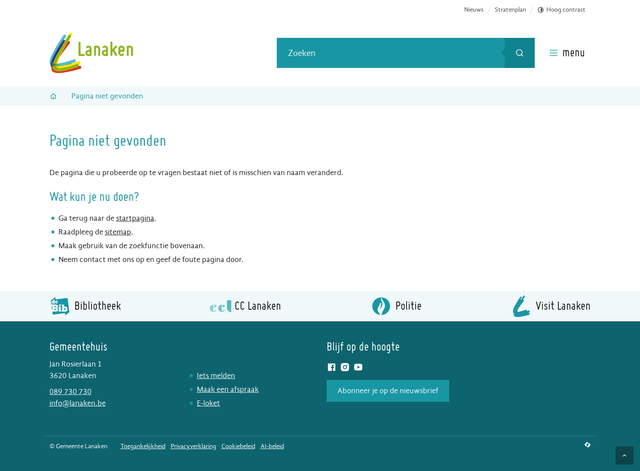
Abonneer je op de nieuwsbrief (387, 390)
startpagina (135, 218)
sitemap (118, 232)
